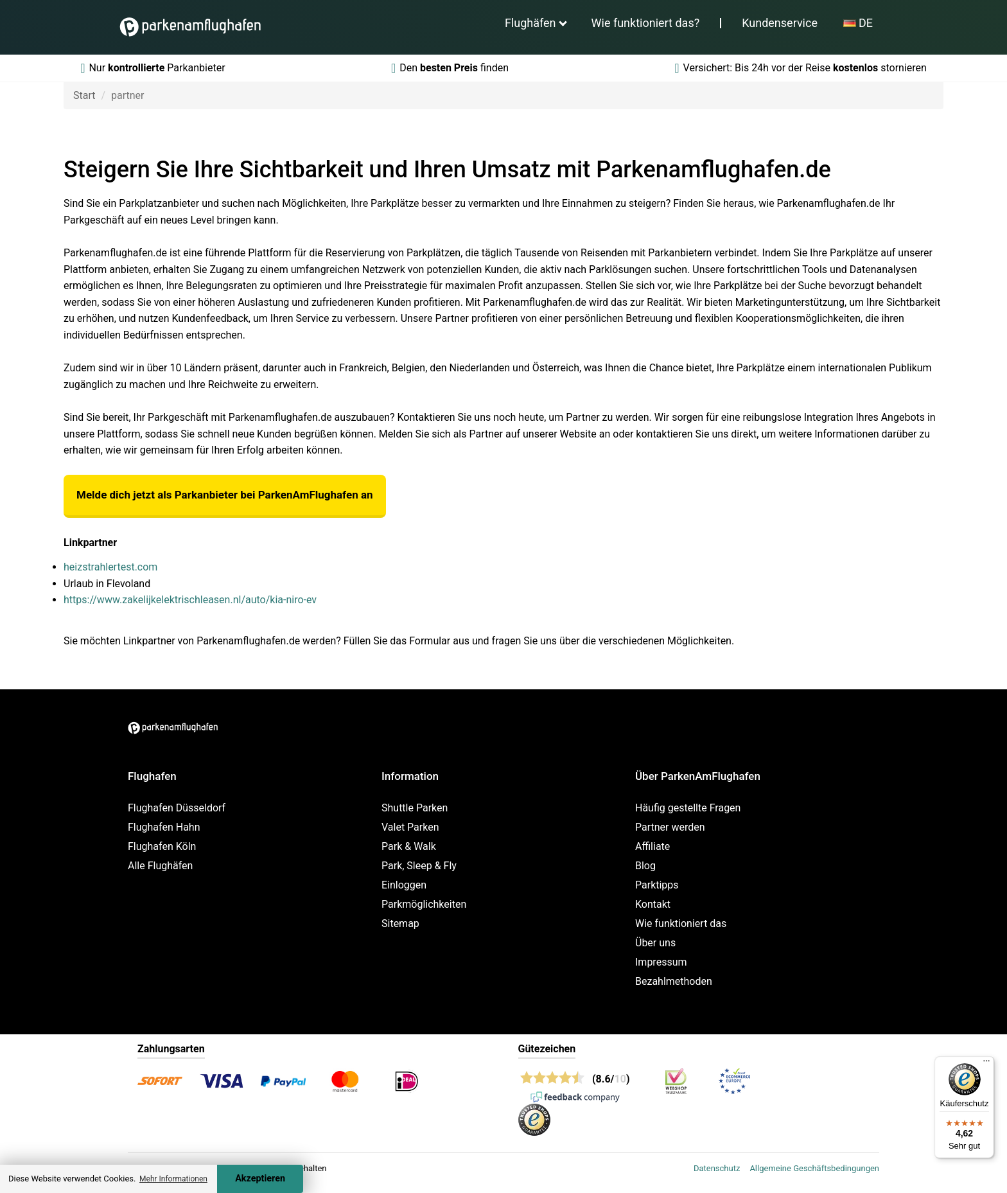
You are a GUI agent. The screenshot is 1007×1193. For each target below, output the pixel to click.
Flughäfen (530, 23)
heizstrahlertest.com (110, 567)
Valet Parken (410, 827)
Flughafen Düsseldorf (176, 808)
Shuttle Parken (414, 808)
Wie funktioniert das (680, 923)
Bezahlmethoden (673, 981)
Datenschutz (717, 1168)
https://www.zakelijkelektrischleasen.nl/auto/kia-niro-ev (190, 600)
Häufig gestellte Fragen (687, 808)
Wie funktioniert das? (645, 23)
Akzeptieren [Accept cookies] (260, 1178)
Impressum (661, 962)
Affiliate (652, 846)
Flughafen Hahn (164, 827)
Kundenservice (780, 23)
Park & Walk (408, 846)
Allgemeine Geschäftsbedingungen (814, 1168)
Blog (645, 866)
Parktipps (657, 885)
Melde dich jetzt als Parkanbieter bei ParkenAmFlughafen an (224, 494)
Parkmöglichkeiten (423, 904)
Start (84, 95)
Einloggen (403, 885)
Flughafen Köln (162, 846)
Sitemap (400, 923)
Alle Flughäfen (160, 866)
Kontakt (652, 904)
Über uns (655, 943)
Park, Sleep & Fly (419, 866)
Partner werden (670, 827)
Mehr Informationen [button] (173, 1178)
